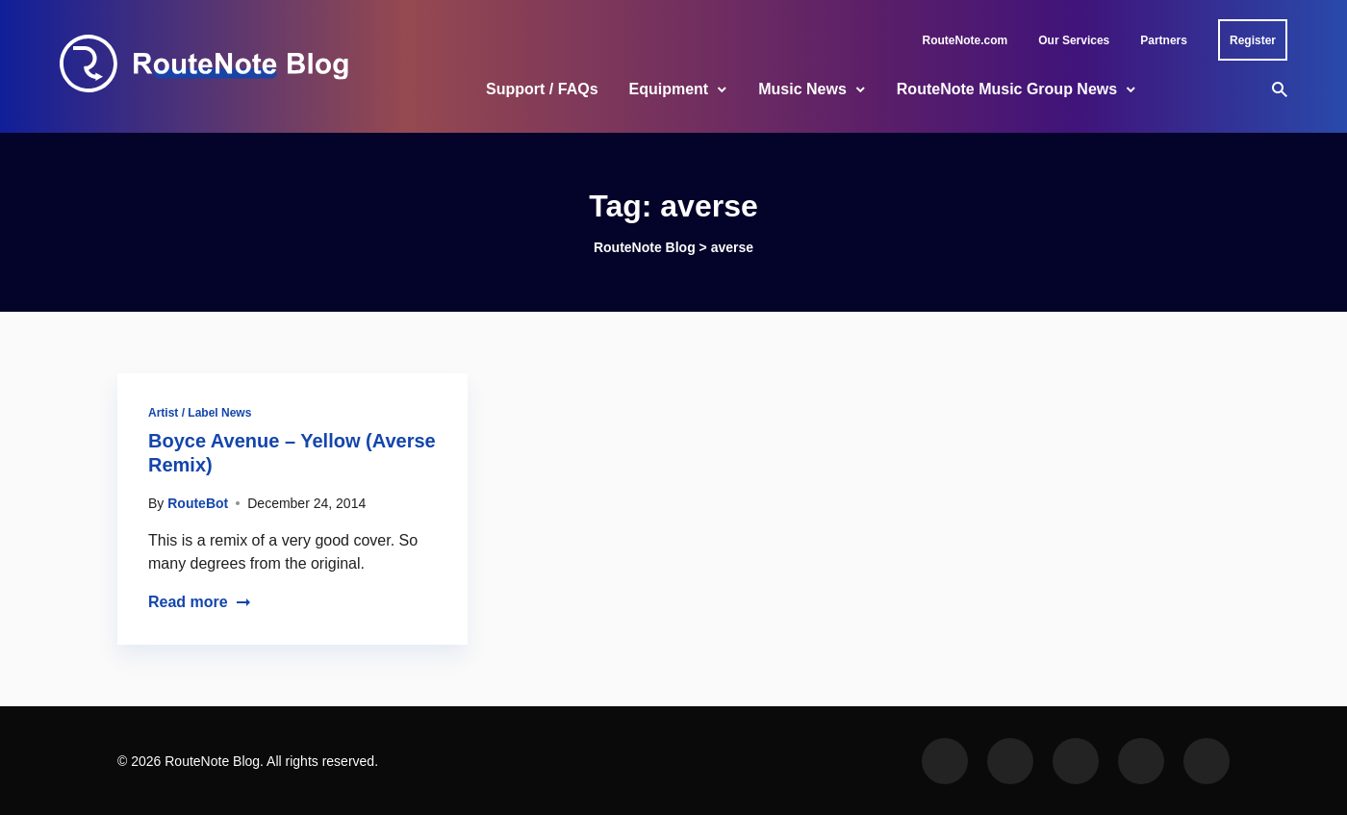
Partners (1163, 40)
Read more (199, 602)
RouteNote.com (965, 40)
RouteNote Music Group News (1007, 89)
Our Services (1073, 40)
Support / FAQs (541, 89)
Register (1253, 40)
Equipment (669, 89)
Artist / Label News (199, 413)
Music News (802, 89)
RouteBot (197, 503)
